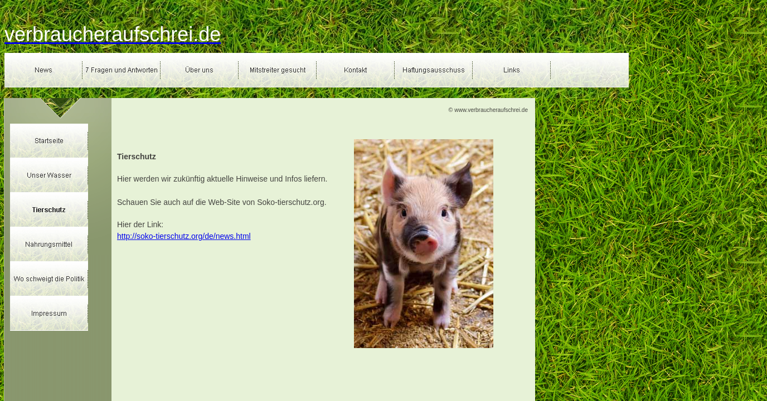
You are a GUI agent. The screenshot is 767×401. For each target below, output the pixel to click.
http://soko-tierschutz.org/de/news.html (184, 236)
